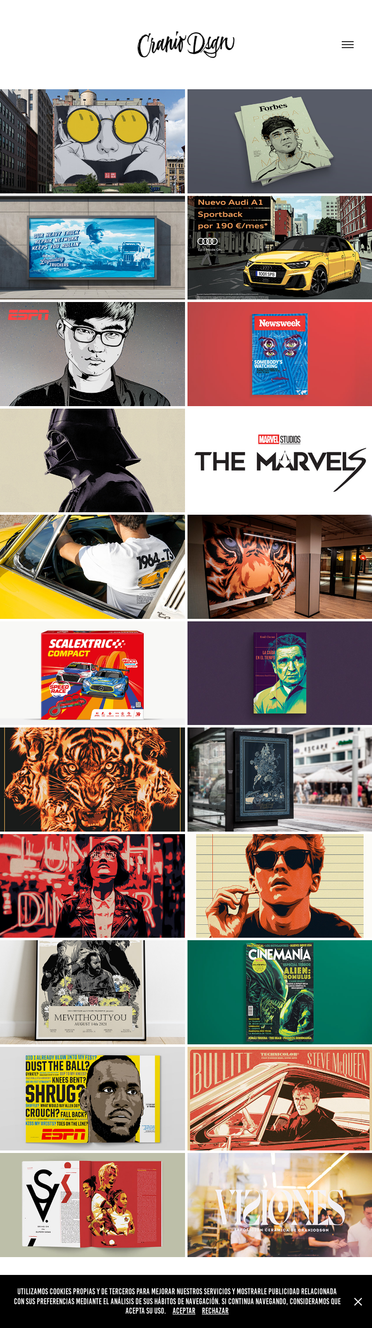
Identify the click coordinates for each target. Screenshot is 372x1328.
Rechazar (215, 1311)
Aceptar (184, 1311)
